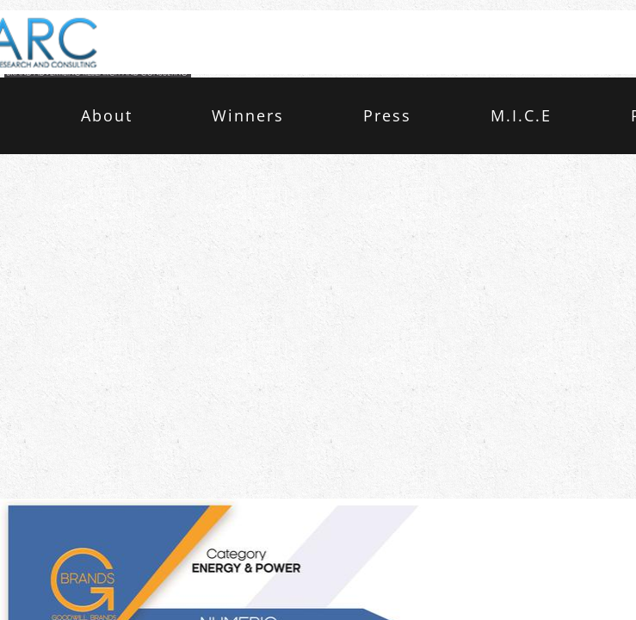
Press (387, 115)
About (107, 115)
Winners (248, 115)
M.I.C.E (521, 115)
